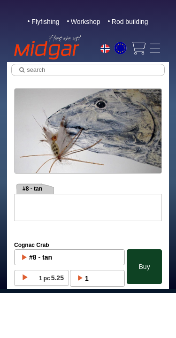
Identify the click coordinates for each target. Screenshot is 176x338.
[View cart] (138, 48)
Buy (144, 266)
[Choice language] (105, 49)
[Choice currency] (120, 48)
